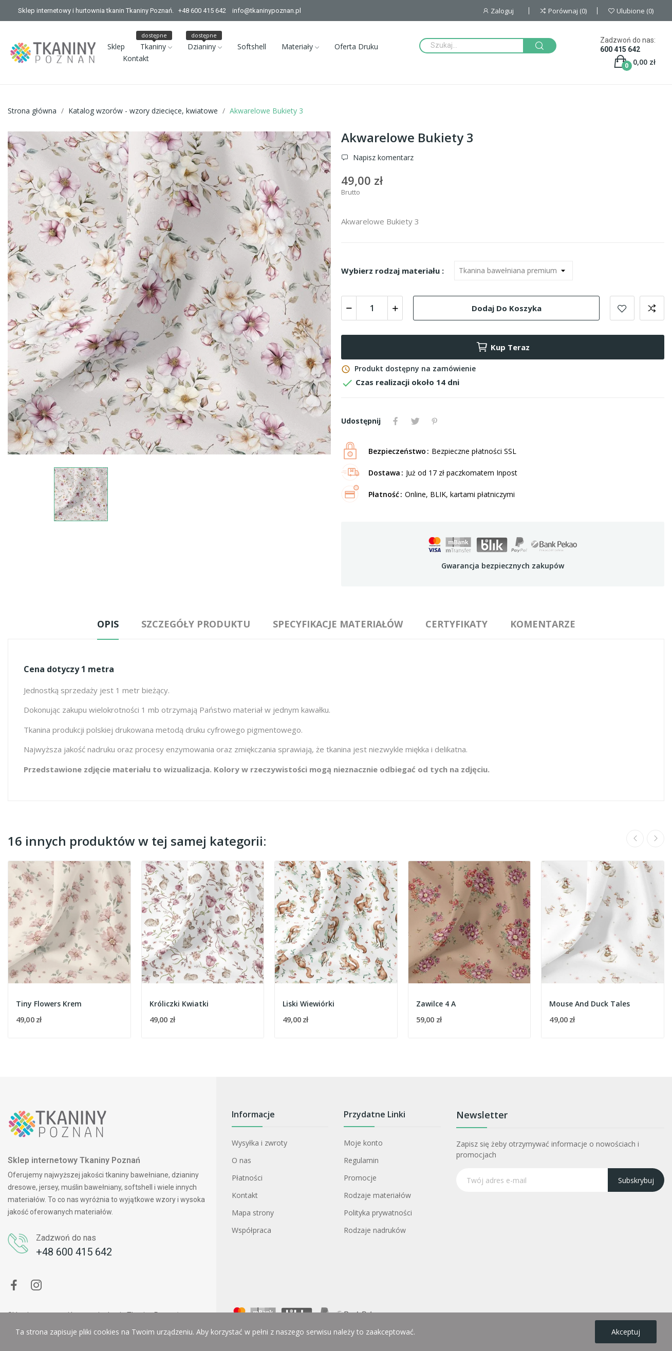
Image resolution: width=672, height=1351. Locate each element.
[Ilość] (372, 308)
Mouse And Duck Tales (589, 1004)
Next (655, 838)
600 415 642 (620, 49)
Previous (635, 838)
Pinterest (434, 421)
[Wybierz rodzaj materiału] (513, 270)
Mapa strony (253, 1212)
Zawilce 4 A (436, 1004)
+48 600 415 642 (74, 1252)
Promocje (360, 1178)
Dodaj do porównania (652, 308)
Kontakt (245, 1195)
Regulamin (361, 1160)
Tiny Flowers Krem (49, 1004)
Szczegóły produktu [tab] (195, 624)
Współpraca (251, 1230)
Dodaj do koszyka (507, 308)
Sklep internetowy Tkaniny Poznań (74, 1160)
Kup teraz (503, 347)
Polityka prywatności (378, 1212)
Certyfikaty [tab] (456, 624)
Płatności (247, 1178)
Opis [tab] (108, 624)
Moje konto (363, 1143)
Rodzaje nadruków (375, 1230)
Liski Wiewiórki (308, 1004)
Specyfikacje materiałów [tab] (338, 624)
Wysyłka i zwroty (259, 1143)
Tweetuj (415, 421)
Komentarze (542, 624)
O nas (241, 1160)
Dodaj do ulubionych (622, 308)
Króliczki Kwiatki (179, 1004)
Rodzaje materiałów (377, 1195)
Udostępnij (395, 421)
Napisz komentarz (382, 157)
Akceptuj (625, 1332)
